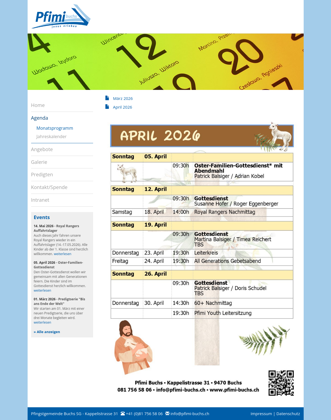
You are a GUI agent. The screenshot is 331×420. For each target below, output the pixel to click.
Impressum (261, 413)
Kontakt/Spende (49, 187)
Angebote (42, 149)
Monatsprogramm (55, 128)
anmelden (243, 414)
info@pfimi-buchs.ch (190, 413)
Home (38, 105)
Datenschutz (288, 413)
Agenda (39, 118)
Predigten (42, 174)
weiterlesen (62, 254)
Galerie (39, 162)
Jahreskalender (52, 136)
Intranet (40, 200)
